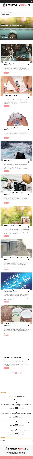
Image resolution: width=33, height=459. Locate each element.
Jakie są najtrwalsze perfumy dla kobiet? (16, 396)
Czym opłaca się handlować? (11, 128)
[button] (31, 1)
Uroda (16, 424)
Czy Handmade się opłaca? (10, 324)
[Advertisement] (16, 9)
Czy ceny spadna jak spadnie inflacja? (13, 193)
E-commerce (2, 35)
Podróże (16, 416)
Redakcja (2, 27)
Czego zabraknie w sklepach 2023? (12, 357)
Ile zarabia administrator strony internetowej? (16, 258)
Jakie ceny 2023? (8, 160)
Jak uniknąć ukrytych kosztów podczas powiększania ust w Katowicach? (16, 422)
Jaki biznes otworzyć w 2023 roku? (12, 225)
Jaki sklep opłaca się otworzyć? (11, 63)
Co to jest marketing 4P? (10, 290)
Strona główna (3, 12)
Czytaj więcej (6, 73)
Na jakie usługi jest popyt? (10, 95)
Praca (16, 433)
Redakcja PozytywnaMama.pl (8, 291)
